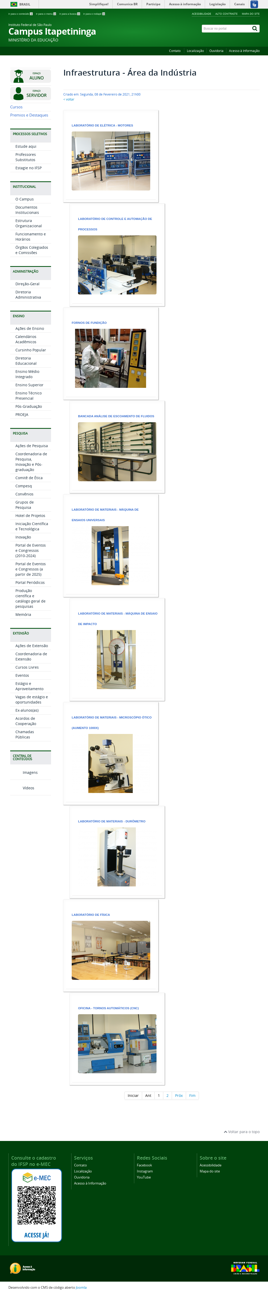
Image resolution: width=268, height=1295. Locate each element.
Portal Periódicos (30, 649)
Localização (195, 51)
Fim (192, 1095)
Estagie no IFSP (28, 234)
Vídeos (22, 854)
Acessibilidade (201, 13)
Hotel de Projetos (30, 582)
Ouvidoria (216, 51)
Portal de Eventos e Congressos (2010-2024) (30, 617)
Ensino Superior (29, 451)
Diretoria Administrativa (28, 361)
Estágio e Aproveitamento (29, 753)
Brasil (24, 4)
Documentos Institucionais (27, 277)
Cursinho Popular (30, 416)
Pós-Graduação (28, 473)
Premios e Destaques (29, 181)
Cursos (16, 173)
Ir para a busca (70, 13)
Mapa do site (251, 13)
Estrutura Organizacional (28, 290)
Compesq (23, 552)
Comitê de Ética (29, 544)
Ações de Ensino (29, 395)
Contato (175, 51)
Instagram (145, 1171)
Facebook (144, 1165)
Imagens (24, 839)
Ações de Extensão (31, 712)
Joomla (81, 1287)
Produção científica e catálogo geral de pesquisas (30, 665)
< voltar (68, 99)
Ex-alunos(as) (26, 777)
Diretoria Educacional (26, 427)
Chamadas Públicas (24, 801)
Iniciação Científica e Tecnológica (31, 593)
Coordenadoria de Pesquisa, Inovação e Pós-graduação (31, 528)
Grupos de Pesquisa (24, 572)
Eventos (22, 742)
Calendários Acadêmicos (25, 406)
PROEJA (21, 481)
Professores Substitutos (25, 224)
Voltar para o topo (242, 1131)
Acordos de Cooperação (25, 788)
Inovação (23, 603)
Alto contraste (226, 13)
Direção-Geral (27, 350)
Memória (23, 681)
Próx (179, 1095)
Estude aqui (25, 213)
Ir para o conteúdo (20, 13)
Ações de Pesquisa (31, 512)
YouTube (144, 1177)
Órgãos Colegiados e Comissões (31, 317)
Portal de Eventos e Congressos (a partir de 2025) (30, 636)
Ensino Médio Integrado (27, 441)
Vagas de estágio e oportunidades (31, 766)
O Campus (24, 265)
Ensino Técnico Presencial (28, 462)
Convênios (24, 560)
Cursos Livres (27, 734)
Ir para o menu (46, 13)
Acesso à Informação (244, 51)
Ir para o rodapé (94, 13)
